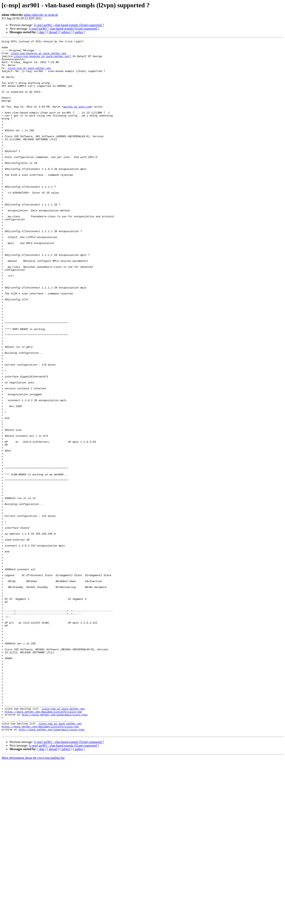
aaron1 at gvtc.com (77, 120)
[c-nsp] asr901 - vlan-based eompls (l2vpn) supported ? (69, 25)
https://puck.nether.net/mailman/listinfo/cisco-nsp (43, 846)
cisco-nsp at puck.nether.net (29, 74)
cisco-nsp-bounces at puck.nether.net (38, 56)
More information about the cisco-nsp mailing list (33, 896)
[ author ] (79, 32)
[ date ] (41, 32)
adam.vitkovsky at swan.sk (41, 14)
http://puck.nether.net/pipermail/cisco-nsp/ (55, 850)
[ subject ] (66, 32)
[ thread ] (53, 32)
